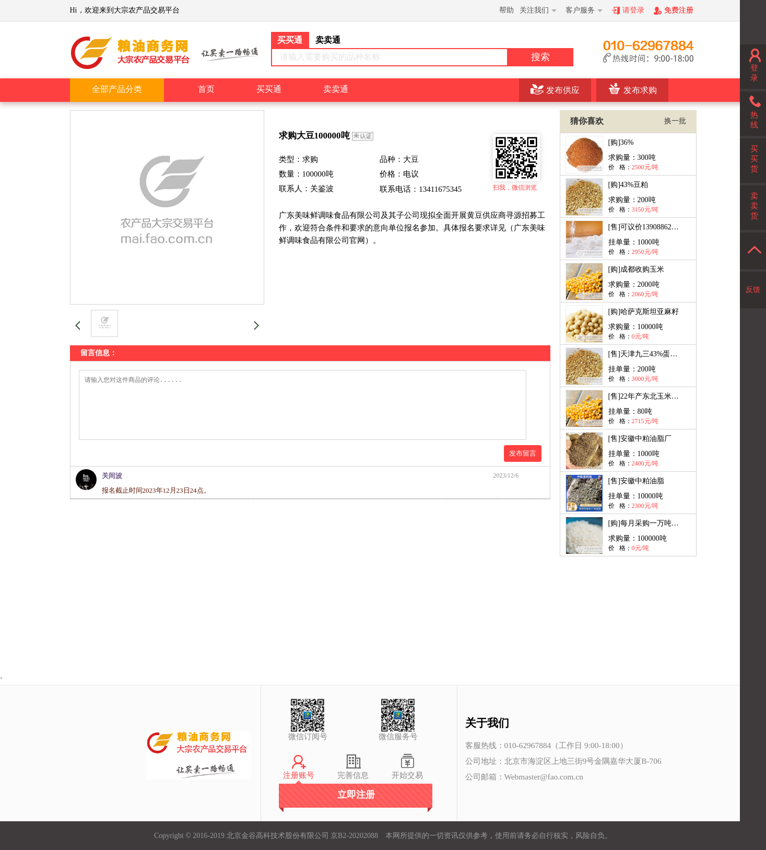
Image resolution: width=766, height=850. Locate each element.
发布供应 (563, 90)
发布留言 (522, 466)
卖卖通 (335, 89)
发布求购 (640, 90)
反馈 (753, 290)
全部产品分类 (117, 89)
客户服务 (580, 10)
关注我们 (534, 10)
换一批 (675, 121)
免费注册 (678, 10)
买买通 (268, 89)
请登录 (633, 10)
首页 (206, 89)
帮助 (506, 10)
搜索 (540, 57)
